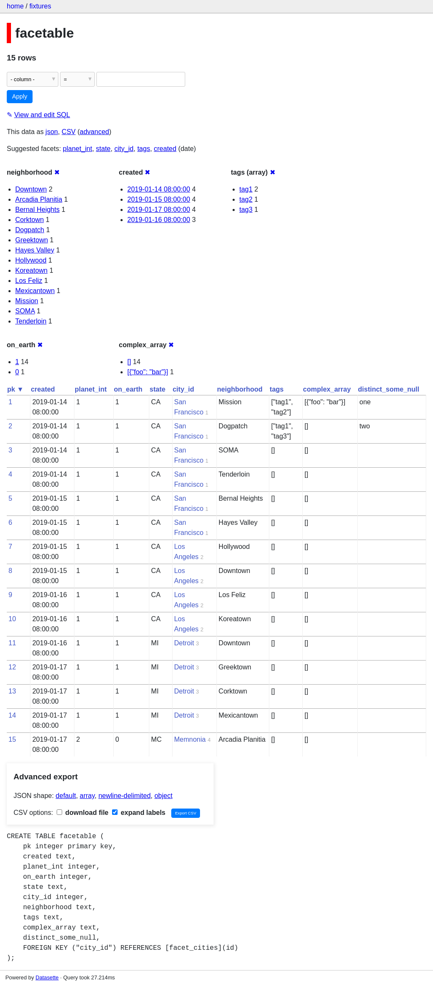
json (52, 131)
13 (12, 691)
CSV (69, 131)
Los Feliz (28, 280)
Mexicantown (35, 290)
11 (12, 643)
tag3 (245, 209)
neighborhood (240, 389)
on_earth (128, 389)
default (66, 795)
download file (83, 812)
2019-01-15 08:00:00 (158, 199)
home (15, 6)
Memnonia (190, 739)
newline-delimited (125, 795)
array (87, 795)
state (103, 148)
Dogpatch (29, 229)
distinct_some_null (388, 389)
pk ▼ (15, 389)
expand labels (138, 812)
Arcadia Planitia (38, 199)
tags (143, 148)
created (165, 148)
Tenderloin (31, 321)
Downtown (31, 189)
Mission (26, 300)
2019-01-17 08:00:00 (158, 209)
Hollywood (31, 260)
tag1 (245, 189)
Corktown (29, 219)
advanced (94, 131)
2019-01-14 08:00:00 (158, 189)
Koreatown (31, 270)
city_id (123, 148)
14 (12, 715)
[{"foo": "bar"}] (147, 372)
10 (12, 618)
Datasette (47, 977)
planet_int (77, 148)
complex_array (327, 389)
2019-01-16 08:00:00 (158, 219)
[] (129, 361)
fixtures (40, 6)
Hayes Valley (34, 250)
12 (12, 667)
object (163, 795)
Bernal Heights (37, 209)
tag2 (245, 199)
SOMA (25, 311)
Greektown (31, 240)
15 (12, 739)
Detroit (184, 643)
